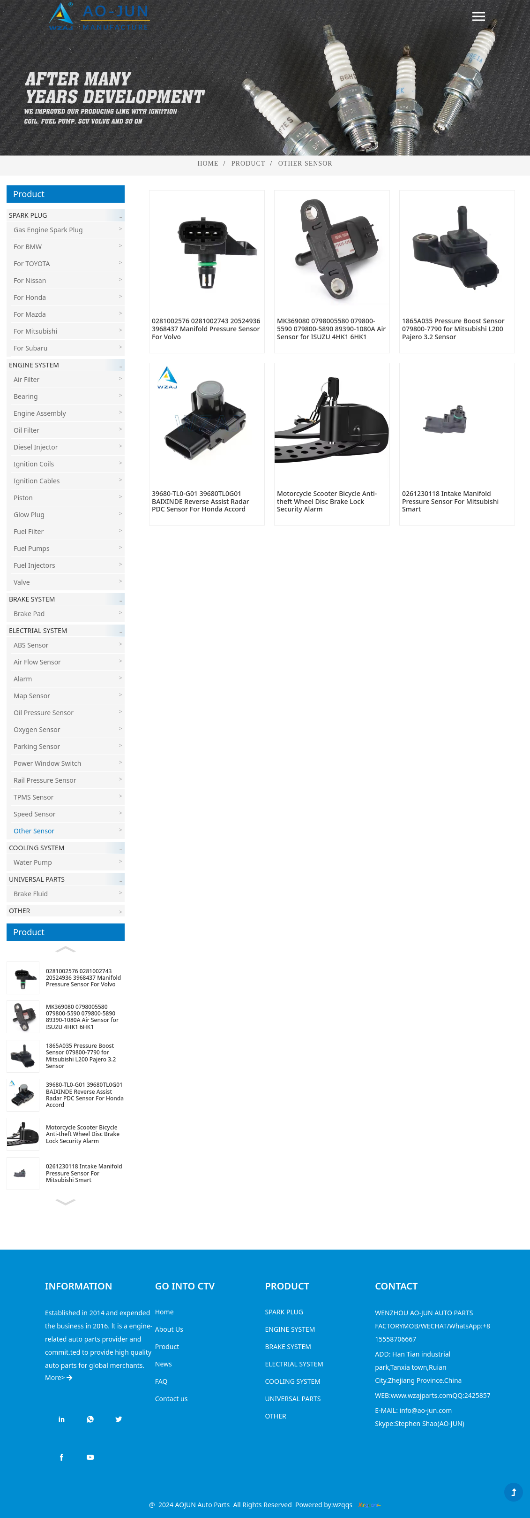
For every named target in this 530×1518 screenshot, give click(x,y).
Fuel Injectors (34, 565)
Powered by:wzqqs (323, 1504)
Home (207, 163)
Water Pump (33, 862)
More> (58, 1377)
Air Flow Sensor (37, 661)
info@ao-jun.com (426, 1410)
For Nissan (30, 280)
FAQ (161, 1381)
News (163, 1363)
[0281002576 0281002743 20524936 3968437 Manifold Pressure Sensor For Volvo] (66, 978)
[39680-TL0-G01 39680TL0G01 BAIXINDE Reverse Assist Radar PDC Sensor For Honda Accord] (66, 1095)
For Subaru (30, 347)
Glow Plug (29, 514)
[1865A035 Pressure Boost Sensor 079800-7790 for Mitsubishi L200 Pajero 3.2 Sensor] (66, 1056)
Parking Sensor (37, 746)
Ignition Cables (37, 480)
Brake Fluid (31, 893)
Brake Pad (29, 613)
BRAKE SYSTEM (288, 1346)
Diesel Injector (36, 446)
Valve (22, 582)
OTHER (275, 1415)
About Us (169, 1329)
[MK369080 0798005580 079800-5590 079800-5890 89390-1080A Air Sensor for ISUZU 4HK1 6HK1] (66, 1017)
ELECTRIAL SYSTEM (294, 1363)
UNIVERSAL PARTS (293, 1398)
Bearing (26, 396)
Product (248, 163)
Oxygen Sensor (37, 729)
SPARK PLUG (284, 1311)
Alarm (23, 678)
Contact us (171, 1398)
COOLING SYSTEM (293, 1381)
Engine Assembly (40, 413)
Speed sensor (35, 813)
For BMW (28, 246)
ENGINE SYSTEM (290, 1329)
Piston (23, 497)
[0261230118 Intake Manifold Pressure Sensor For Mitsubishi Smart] (66, 1173)
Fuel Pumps (32, 548)
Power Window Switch (47, 763)
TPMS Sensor (33, 797)
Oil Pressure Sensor (44, 712)
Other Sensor (305, 163)
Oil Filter (26, 430)
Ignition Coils (34, 463)
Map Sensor (32, 695)
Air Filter (26, 379)
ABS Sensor (31, 645)
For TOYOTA (32, 263)
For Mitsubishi (35, 331)
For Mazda (30, 314)
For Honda (30, 297)
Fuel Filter (29, 531)
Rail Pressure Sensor (45, 780)
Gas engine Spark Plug (48, 229)
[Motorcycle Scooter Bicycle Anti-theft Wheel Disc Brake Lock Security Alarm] (66, 1134)
